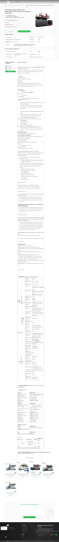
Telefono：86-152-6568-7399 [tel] (9, 527)
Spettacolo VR (22, 2)
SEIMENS (34, 421)
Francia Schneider (35, 412)
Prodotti (17, 2)
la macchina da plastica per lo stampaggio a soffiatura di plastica (41, 452)
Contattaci (33, 2)
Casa (6, 5)
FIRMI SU (51, 534)
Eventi (38, 2)
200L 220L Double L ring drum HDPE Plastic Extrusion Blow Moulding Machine (11, 474)
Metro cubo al (38, 367)
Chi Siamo (28, 2)
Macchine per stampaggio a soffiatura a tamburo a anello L (17, 6)
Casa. (13, 2)
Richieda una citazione (24, 31)
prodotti (9, 5)
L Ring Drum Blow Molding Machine (26, 452)
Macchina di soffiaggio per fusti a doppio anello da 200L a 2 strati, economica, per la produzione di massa (23, 474)
